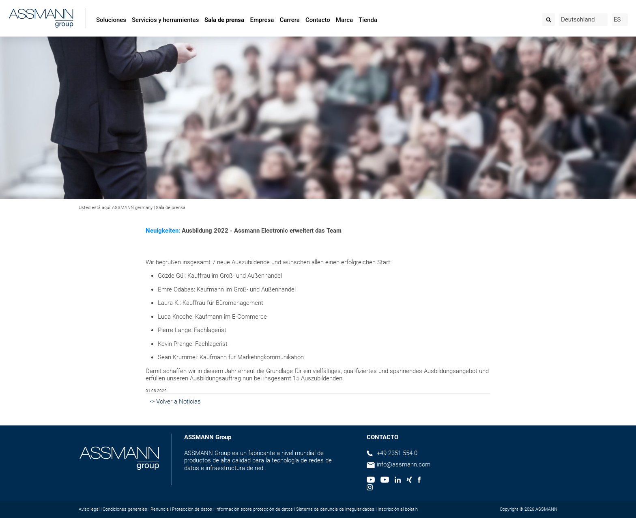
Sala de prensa (224, 20)
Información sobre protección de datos (254, 509)
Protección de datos (192, 509)
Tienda (368, 20)
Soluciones (111, 20)
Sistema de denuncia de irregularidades (335, 509)
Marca (344, 20)
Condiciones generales (125, 509)
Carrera (289, 20)
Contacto (317, 20)
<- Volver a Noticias (175, 401)
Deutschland (578, 19)
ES (617, 19)
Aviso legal (89, 509)
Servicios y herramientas (165, 20)
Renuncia (159, 509)
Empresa (262, 20)
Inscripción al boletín (398, 509)
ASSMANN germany (132, 207)
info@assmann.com (403, 464)
